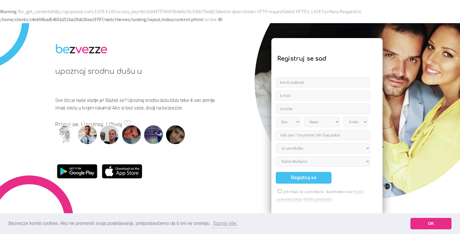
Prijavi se (443, 8)
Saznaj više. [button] (225, 223)
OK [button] (431, 223)
